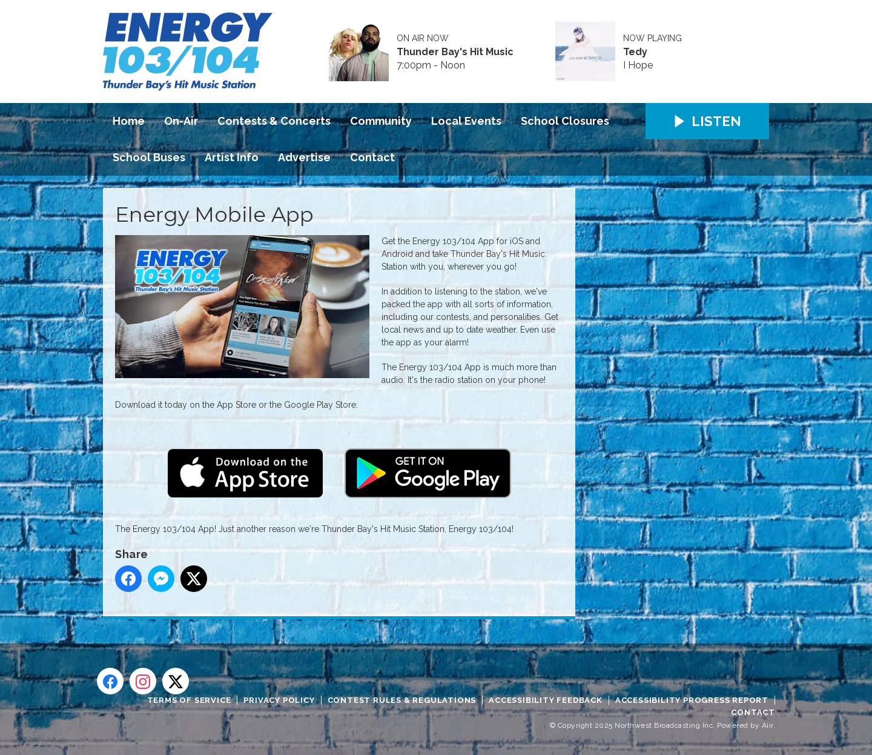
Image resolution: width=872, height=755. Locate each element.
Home (129, 121)
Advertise (304, 157)
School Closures (565, 121)
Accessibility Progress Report (691, 700)
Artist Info (232, 157)
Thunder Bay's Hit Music (455, 52)
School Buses (149, 157)
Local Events (466, 121)
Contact (372, 157)
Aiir (767, 725)
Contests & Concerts (274, 121)
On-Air (181, 121)
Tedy (635, 52)
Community (381, 121)
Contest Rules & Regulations (402, 700)
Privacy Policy (278, 700)
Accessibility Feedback (546, 700)
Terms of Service (189, 700)
